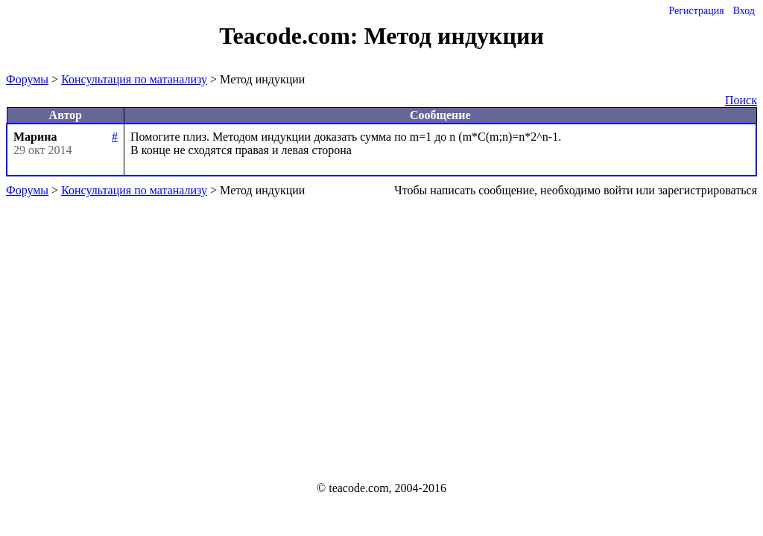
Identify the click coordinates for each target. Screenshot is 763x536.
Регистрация (696, 10)
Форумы (27, 79)
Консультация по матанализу (134, 79)
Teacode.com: (291, 35)
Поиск (741, 100)
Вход (744, 10)
